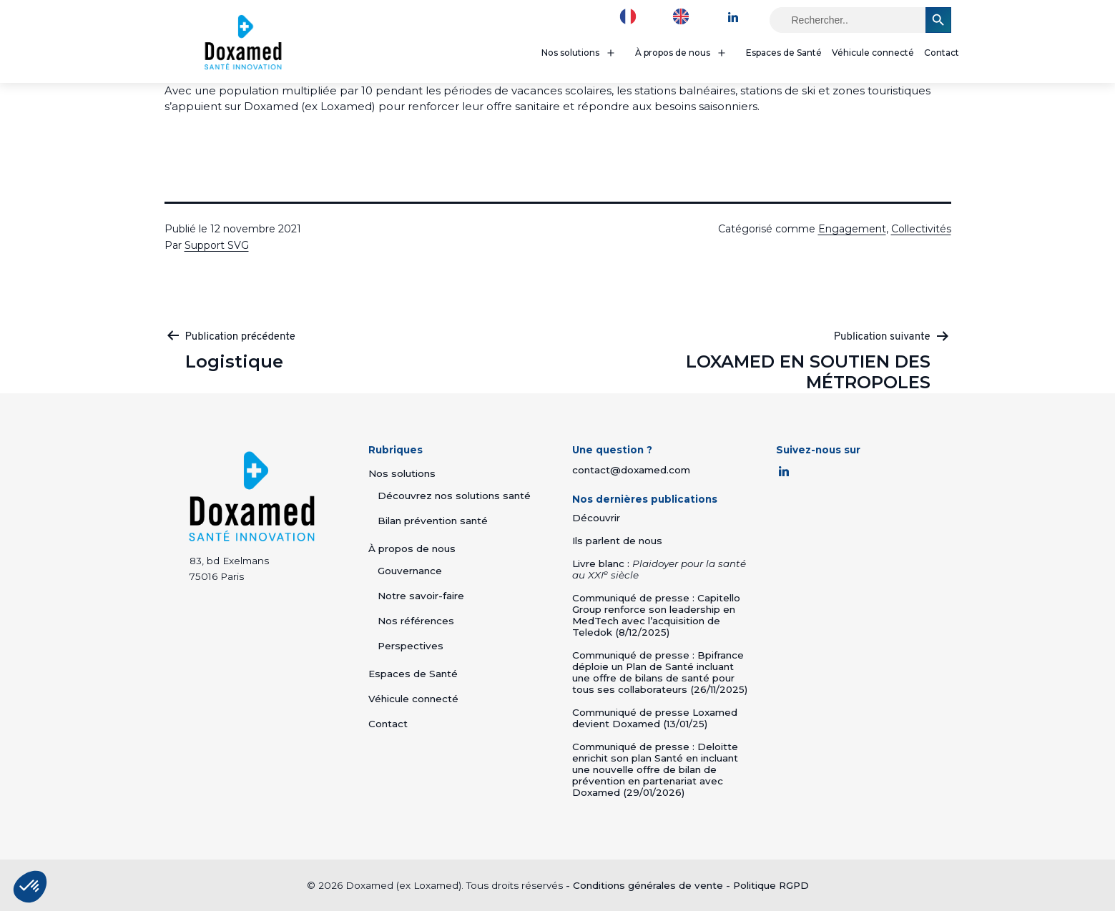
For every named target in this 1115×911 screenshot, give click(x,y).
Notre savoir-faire (421, 595)
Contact (941, 52)
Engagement (852, 228)
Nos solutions (570, 52)
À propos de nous (672, 52)
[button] (30, 887)
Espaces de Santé (784, 52)
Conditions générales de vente (648, 885)
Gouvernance (410, 570)
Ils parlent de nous (617, 540)
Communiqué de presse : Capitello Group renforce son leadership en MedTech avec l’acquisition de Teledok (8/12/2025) (656, 615)
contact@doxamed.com (631, 470)
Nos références (416, 620)
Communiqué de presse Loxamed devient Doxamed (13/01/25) (654, 717)
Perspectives (410, 645)
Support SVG (217, 245)
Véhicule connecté (873, 52)
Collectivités (921, 228)
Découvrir (596, 517)
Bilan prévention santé (433, 520)
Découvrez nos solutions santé (454, 495)
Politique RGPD (771, 885)
